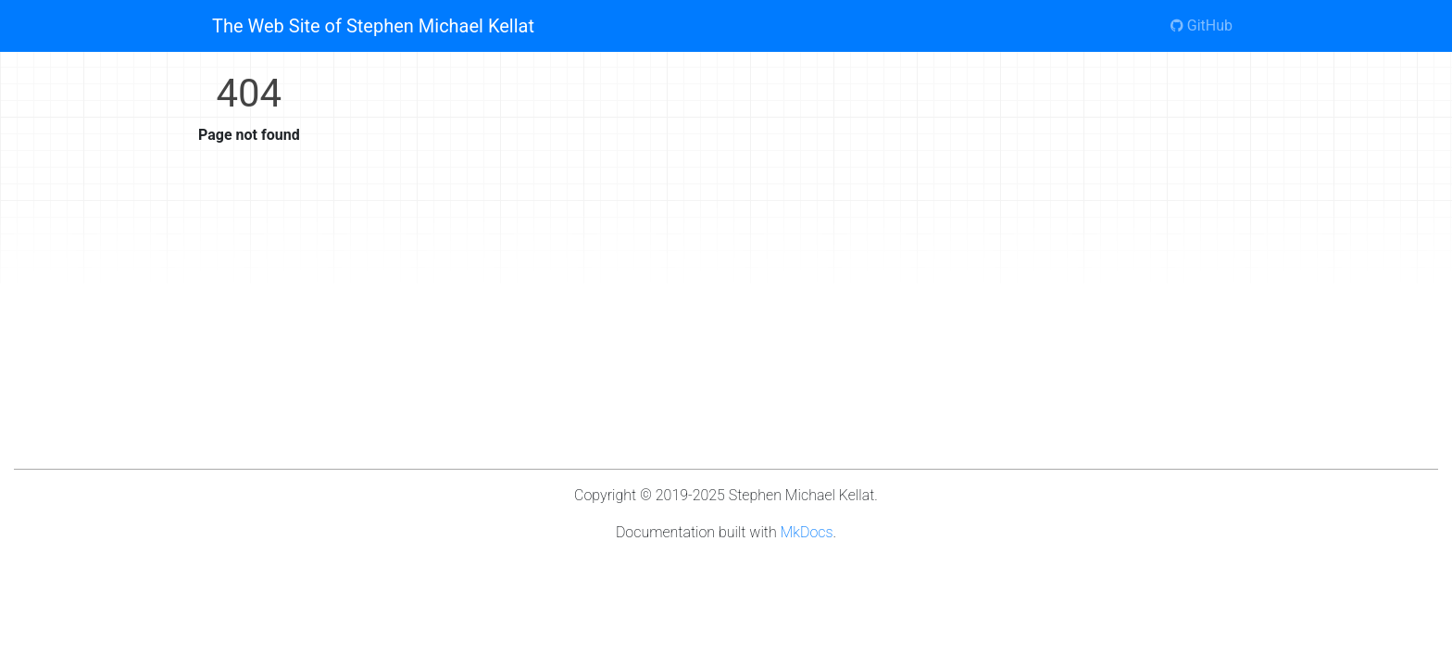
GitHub (1201, 25)
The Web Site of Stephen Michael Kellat (373, 26)
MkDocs (807, 532)
